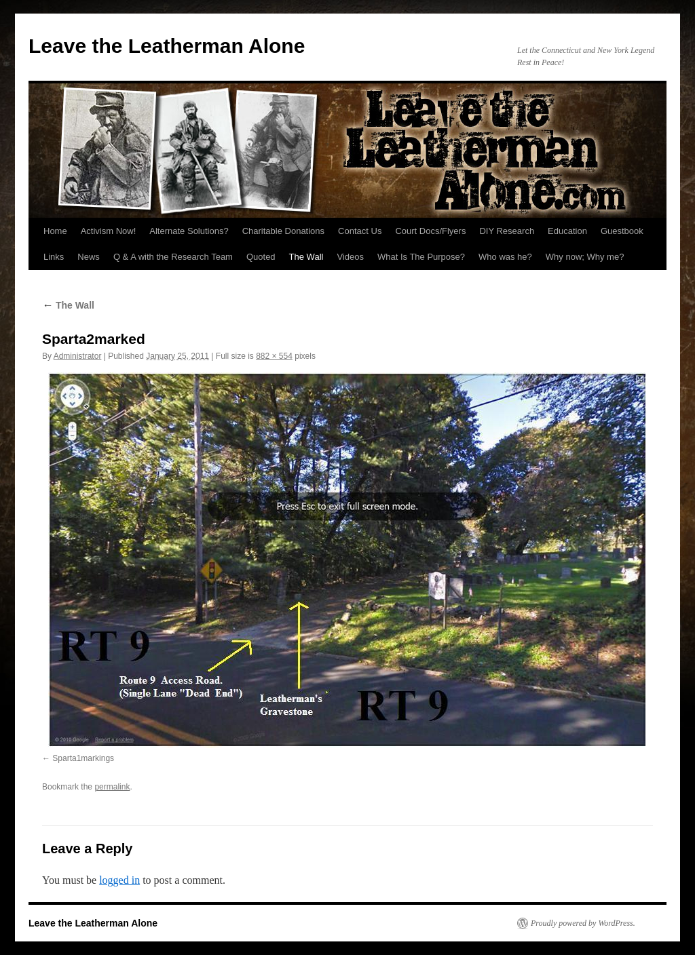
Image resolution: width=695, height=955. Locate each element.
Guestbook (622, 231)
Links (53, 257)
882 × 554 (274, 356)
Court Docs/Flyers (430, 231)
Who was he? (505, 257)
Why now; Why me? (585, 257)
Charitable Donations (283, 231)
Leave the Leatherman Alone (167, 46)
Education (567, 231)
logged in (119, 880)
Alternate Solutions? (188, 231)
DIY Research (506, 231)
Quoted (261, 257)
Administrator (78, 356)
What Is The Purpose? (421, 257)
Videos (350, 257)
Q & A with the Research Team (173, 257)
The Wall (306, 257)
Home (55, 231)
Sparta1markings (83, 758)
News (88, 257)
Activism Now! (108, 231)
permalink (112, 787)
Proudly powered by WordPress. (583, 923)
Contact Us (359, 231)
